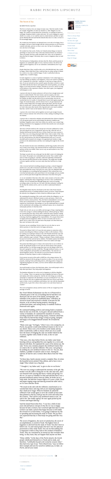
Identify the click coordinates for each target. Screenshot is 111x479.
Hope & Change (72, 58)
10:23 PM (50, 456)
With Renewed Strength (74, 43)
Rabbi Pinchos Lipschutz (55, 10)
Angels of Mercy (72, 38)
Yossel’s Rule (71, 45)
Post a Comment (26, 466)
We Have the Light (72, 40)
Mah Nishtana (71, 55)
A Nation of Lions (72, 53)
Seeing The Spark (72, 48)
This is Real (70, 50)
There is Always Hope (73, 36)
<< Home (22, 469)
